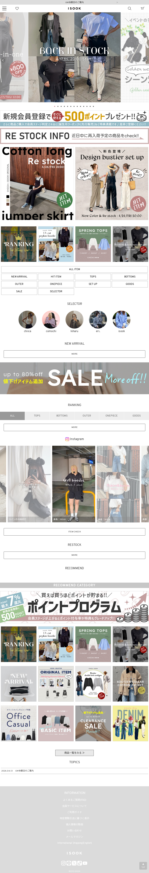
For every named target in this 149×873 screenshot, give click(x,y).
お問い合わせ (74, 830)
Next (117, 2)
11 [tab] (87, 106)
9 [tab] (80, 106)
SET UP (93, 284)
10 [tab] (84, 106)
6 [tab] (71, 106)
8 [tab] (77, 106)
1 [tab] (55, 106)
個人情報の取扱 (74, 824)
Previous (3, 60)
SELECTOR (56, 291)
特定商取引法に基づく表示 (74, 818)
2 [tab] (58, 106)
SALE (19, 291)
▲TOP (143, 866)
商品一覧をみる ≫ (74, 753)
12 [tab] (90, 106)
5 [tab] (68, 106)
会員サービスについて (74, 806)
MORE (74, 354)
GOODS (130, 284)
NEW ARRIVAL (19, 276)
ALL (12, 415)
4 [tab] (64, 106)
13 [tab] (93, 106)
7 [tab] (74, 106)
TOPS (93, 276)
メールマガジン (74, 837)
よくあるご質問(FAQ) (74, 800)
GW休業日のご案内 (74, 2)
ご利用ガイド (74, 812)
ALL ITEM (74, 269)
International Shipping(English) (74, 843)
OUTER (19, 284)
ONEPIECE (56, 284)
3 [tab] (61, 106)
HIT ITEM (56, 276)
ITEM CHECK (74, 531)
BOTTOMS (129, 276)
